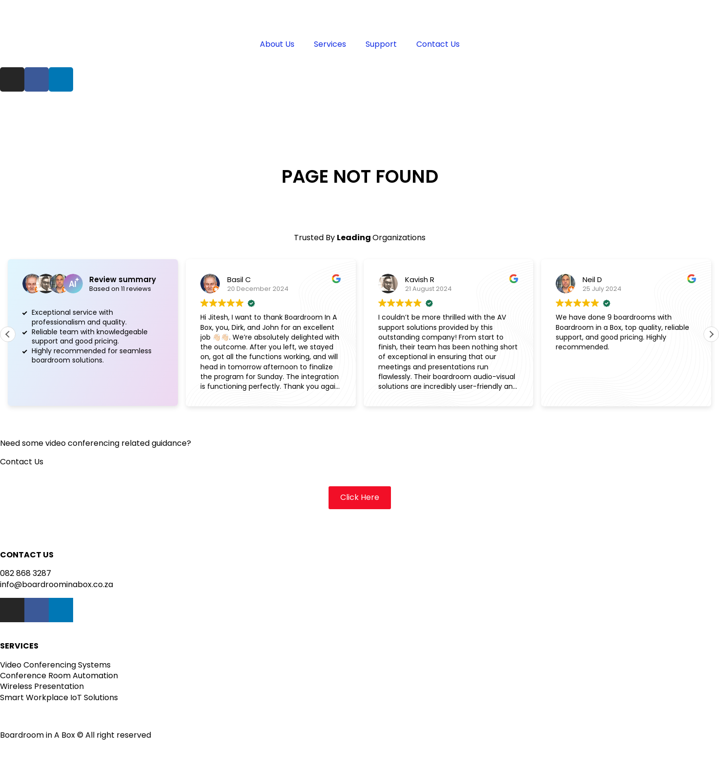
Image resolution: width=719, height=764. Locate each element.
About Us (277, 44)
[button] (711, 334)
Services (330, 44)
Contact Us (438, 44)
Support (381, 44)
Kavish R (419, 279)
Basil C (239, 279)
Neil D (592, 279)
